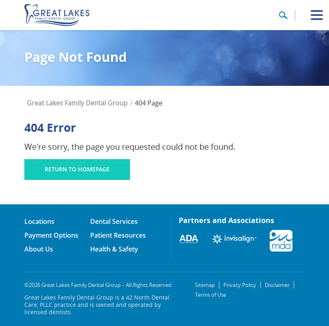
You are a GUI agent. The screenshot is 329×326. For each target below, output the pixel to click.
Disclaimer (277, 285)
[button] (283, 17)
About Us (38, 249)
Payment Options (51, 235)
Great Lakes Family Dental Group (77, 102)
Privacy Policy (239, 285)
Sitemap (205, 285)
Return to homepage (77, 169)
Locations (39, 221)
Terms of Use (210, 294)
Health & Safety (114, 249)
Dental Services (114, 221)
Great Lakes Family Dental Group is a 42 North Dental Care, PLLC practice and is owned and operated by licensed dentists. (96, 305)
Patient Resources (118, 235)
